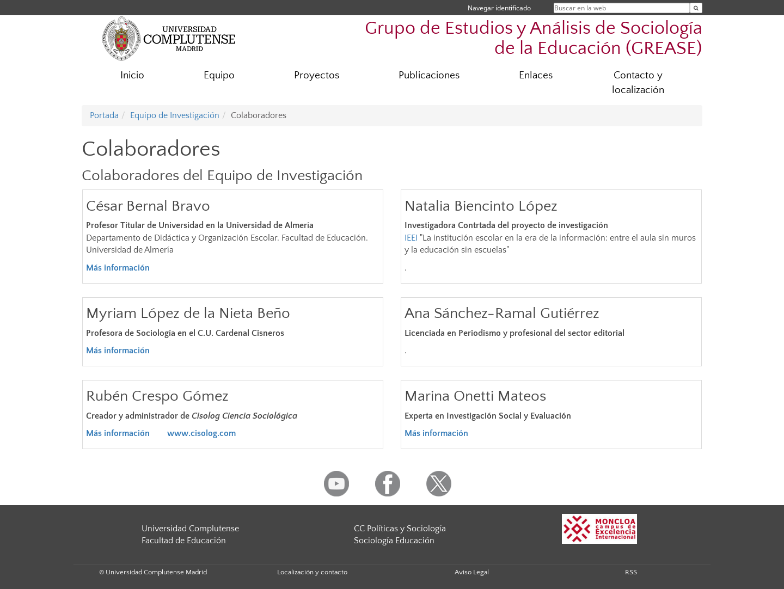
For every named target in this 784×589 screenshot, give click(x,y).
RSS (631, 572)
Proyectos (316, 75)
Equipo (219, 75)
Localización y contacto (312, 572)
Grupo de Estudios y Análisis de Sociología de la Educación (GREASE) (533, 39)
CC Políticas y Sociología (400, 528)
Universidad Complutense (190, 528)
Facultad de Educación (184, 540)
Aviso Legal (472, 572)
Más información (118, 433)
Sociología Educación (394, 540)
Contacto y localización (638, 83)
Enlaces (536, 75)
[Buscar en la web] (696, 8)
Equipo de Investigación (174, 115)
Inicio (132, 75)
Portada (104, 115)
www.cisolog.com (201, 433)
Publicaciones (429, 75)
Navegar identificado (499, 8)
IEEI (411, 238)
